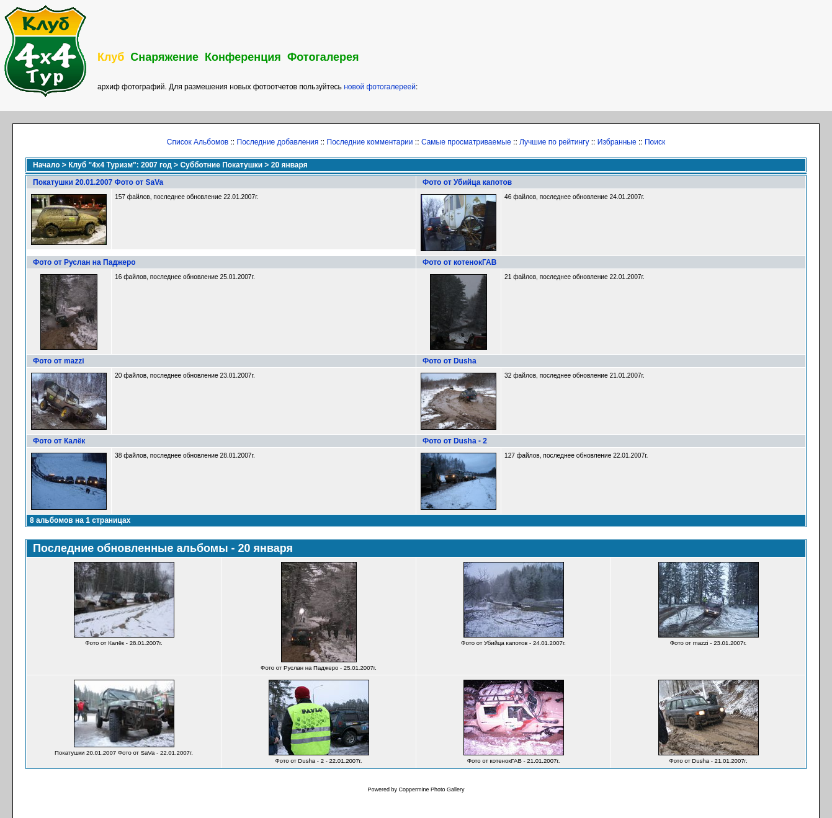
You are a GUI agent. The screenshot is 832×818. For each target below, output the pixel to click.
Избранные (617, 142)
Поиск (655, 142)
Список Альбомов (197, 142)
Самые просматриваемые (466, 142)
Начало (46, 165)
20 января (289, 165)
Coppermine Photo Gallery (431, 789)
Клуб (110, 57)
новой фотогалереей (380, 86)
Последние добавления (278, 142)
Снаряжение (164, 57)
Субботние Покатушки (221, 165)
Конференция (243, 57)
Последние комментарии (370, 142)
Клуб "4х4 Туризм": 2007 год (120, 165)
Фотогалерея (323, 57)
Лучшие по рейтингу (554, 142)
